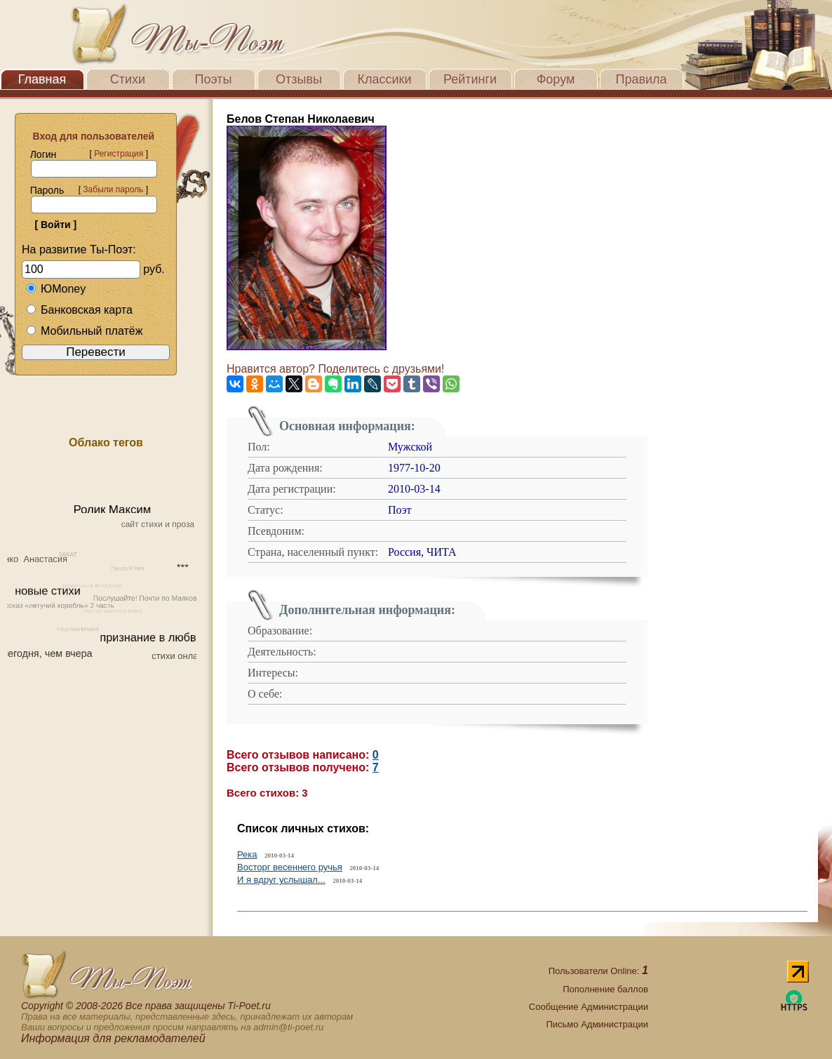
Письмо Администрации (597, 1024)
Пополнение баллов (605, 989)
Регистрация (118, 154)
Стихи (127, 79)
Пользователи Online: (598, 971)
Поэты (213, 79)
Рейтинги (470, 79)
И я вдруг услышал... (281, 879)
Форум (556, 79)
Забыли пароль (113, 189)
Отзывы (299, 79)
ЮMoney (56, 289)
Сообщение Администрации (588, 1006)
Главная (42, 79)
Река (247, 854)
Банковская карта (79, 310)
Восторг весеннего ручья (289, 867)
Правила (640, 79)
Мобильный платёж (84, 331)
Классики (385, 79)
